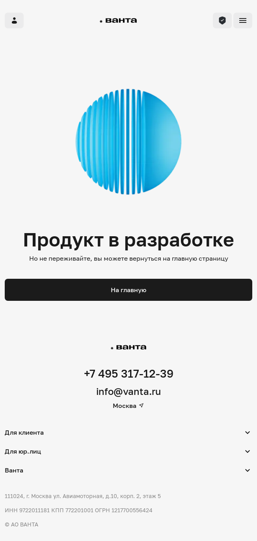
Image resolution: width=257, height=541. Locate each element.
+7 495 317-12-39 (128, 373)
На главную (128, 290)
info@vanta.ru (128, 391)
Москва (128, 405)
